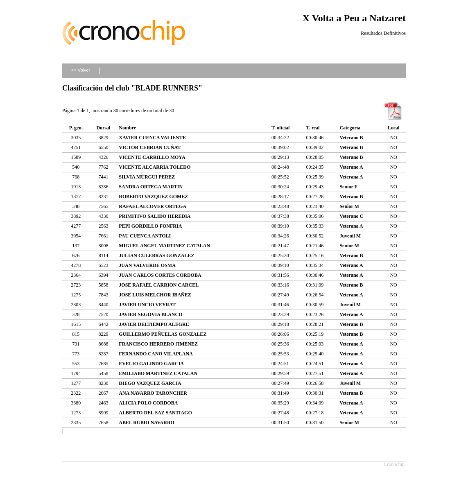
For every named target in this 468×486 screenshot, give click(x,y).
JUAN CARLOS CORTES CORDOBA (160, 275)
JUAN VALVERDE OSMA (147, 265)
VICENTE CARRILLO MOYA (152, 157)
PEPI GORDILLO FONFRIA (150, 226)
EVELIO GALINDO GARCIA (151, 363)
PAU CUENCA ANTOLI (145, 236)
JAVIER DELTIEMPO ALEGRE (154, 324)
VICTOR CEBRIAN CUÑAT (150, 147)
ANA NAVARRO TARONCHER (153, 393)
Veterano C (351, 216)
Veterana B (351, 393)
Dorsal (103, 128)
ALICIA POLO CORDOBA (148, 403)
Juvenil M (350, 236)
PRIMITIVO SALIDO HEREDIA (154, 216)
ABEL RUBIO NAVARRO (146, 422)
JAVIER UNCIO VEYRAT (147, 304)
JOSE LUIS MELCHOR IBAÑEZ (155, 295)
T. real (313, 128)
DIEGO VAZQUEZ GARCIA (150, 383)
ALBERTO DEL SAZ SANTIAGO (155, 413)
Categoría (349, 128)
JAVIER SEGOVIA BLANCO (150, 314)
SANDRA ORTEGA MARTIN (151, 187)
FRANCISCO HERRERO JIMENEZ (158, 344)
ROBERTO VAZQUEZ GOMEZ (153, 196)
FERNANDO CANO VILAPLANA (155, 354)
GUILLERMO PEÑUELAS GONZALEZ (162, 334)
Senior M (349, 206)
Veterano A (351, 167)
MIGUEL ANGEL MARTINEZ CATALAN (164, 246)
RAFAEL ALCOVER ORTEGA (152, 206)
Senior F (348, 187)
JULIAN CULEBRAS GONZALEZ (156, 255)
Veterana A (351, 177)
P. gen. (76, 128)
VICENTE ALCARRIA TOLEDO (154, 167)
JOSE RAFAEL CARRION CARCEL (159, 285)
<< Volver (80, 70)
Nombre (127, 128)
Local (394, 128)
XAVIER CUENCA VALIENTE (152, 137)
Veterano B (351, 137)
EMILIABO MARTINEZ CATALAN (158, 373)
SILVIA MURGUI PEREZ (147, 177)
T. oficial (280, 128)
